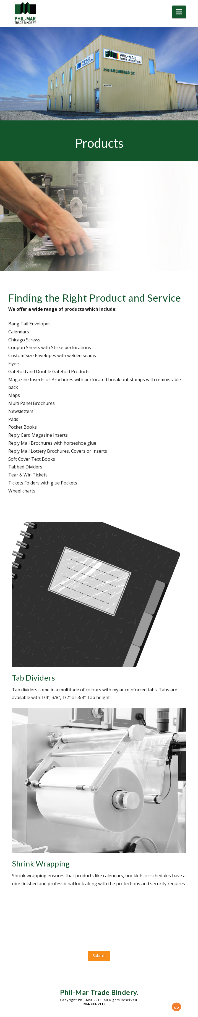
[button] (179, 12)
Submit (99, 955)
